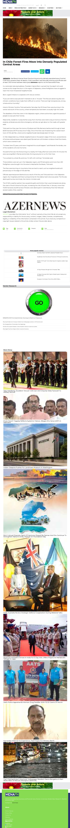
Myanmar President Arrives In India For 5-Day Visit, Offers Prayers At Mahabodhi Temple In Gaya (34, 657)
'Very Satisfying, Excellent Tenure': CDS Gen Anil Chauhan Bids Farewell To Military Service (32, 391)
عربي (37, 5)
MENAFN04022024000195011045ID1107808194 (20, 194)
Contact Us (8, 813)
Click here (15, 801)
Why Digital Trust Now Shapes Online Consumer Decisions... (16, 329)
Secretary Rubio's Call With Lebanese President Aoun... (50, 252)
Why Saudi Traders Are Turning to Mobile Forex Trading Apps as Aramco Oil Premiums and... (23, 321)
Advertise (7, 815)
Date (5, 70)
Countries (50, 8)
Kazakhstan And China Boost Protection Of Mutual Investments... (52, 256)
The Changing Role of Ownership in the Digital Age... (14, 324)
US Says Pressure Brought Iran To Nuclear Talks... (48, 269)
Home (4, 8)
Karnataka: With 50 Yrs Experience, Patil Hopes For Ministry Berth (28, 739)
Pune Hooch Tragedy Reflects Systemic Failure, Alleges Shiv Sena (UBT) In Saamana (32, 421)
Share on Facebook (25, 71)
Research (41, 8)
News (10, 8)
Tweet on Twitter (34, 71)
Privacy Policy (8, 811)
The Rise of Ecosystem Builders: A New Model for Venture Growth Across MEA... (20, 326)
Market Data (32, 8)
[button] (41, 5)
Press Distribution (20, 8)
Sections (58, 8)
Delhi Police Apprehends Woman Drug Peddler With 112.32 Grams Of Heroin (33, 701)
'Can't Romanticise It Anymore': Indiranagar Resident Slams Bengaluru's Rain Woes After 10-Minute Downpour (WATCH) (33, 778)
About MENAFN (9, 817)
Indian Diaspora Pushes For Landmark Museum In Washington (27, 467)
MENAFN (6, 78)
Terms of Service (9, 809)
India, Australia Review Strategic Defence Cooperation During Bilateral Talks (32, 612)
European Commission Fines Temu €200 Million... (49, 279)
